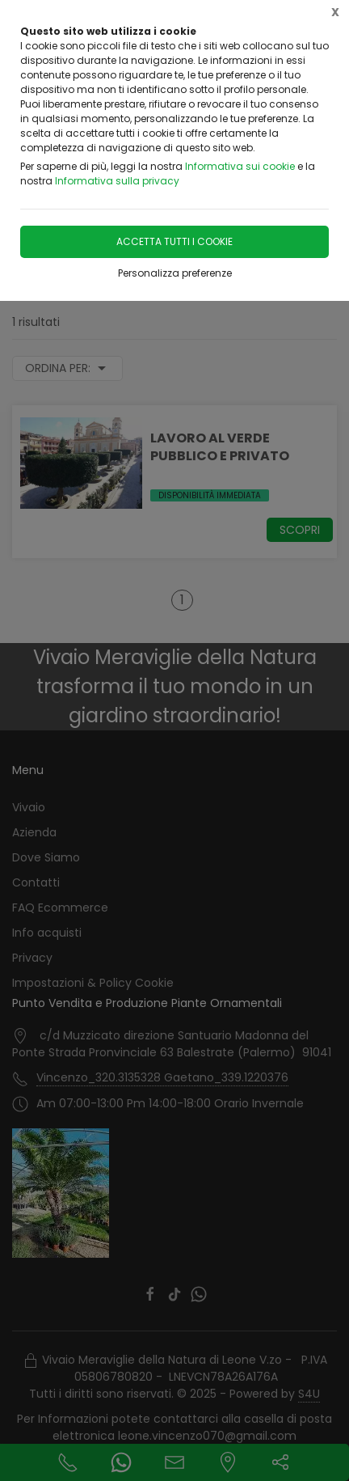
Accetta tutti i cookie (174, 241)
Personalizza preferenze (175, 273)
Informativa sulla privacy (117, 181)
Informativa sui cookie (240, 166)
